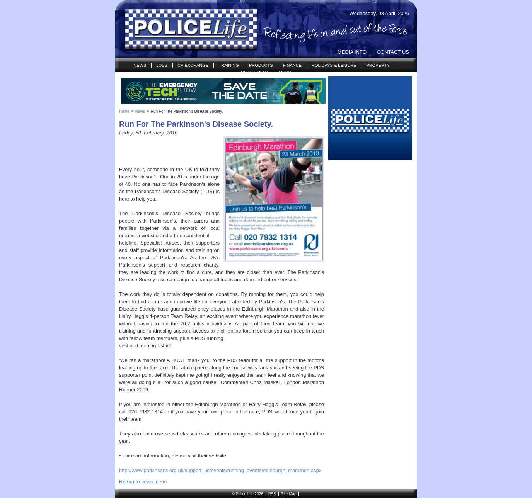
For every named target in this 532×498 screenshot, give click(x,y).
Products (261, 65)
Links (285, 72)
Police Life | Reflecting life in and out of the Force (186, 29)
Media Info (352, 52)
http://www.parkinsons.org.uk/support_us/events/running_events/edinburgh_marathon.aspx (220, 470)
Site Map (288, 494)
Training (228, 65)
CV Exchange (192, 65)
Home (124, 111)
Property (377, 65)
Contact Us (393, 52)
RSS (272, 494)
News (139, 65)
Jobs (161, 65)
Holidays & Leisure (334, 65)
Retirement (255, 72)
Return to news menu (143, 481)
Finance (292, 65)
